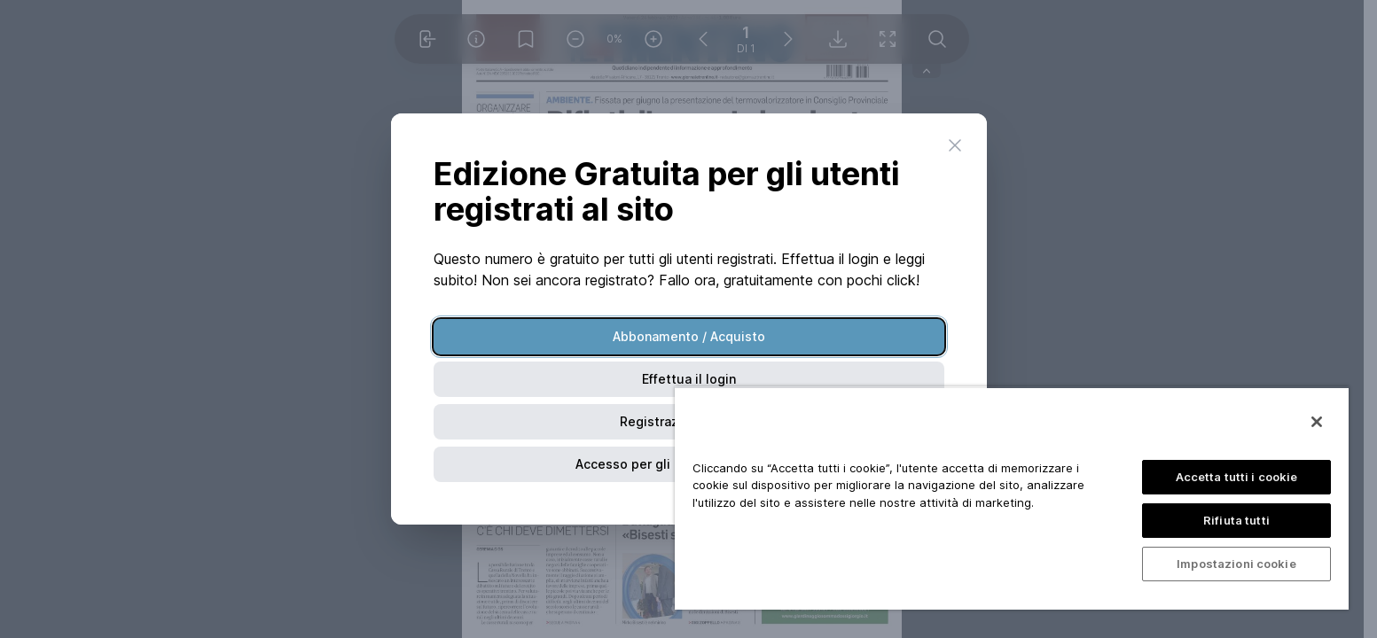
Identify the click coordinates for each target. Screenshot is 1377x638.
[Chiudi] (1316, 421)
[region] (1012, 498)
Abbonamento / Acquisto (689, 336)
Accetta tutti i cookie (1237, 477)
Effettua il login (689, 378)
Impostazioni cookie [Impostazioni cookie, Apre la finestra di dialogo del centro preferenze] (1236, 563)
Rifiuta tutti (1236, 520)
